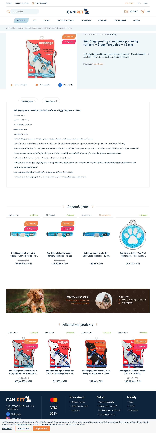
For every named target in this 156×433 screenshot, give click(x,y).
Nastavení (7, 428)
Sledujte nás (16, 414)
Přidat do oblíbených (21, 85)
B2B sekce (129, 3)
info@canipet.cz (127, 303)
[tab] (28, 100)
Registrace (76, 410)
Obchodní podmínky (106, 402)
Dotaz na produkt (45, 85)
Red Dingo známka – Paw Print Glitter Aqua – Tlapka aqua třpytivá (133, 256)
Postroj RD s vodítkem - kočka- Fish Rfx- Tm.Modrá (133, 372)
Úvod (7, 28)
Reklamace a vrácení (80, 406)
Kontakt (9, 3)
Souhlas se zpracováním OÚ (109, 410)
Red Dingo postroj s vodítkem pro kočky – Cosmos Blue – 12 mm (96, 372)
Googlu (127, 422)
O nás (130, 402)
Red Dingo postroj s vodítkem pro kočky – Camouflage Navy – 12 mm (60, 373)
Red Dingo (112, 34)
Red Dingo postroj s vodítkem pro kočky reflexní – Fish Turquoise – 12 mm (23, 373)
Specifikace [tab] (51, 101)
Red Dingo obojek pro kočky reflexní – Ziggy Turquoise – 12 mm (23, 256)
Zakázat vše (23, 428)
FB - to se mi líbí (68, 85)
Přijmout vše (41, 428)
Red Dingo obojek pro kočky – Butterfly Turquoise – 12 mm (59, 254)
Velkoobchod (133, 410)
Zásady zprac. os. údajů (107, 406)
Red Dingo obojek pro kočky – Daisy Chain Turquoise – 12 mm (96, 254)
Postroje (20, 28)
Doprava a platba (22, 3)
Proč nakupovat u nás (106, 414)
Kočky (13, 28)
